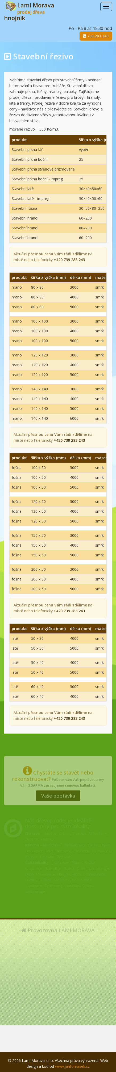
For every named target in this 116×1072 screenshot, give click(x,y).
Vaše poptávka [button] (58, 793)
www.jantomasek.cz (72, 1066)
